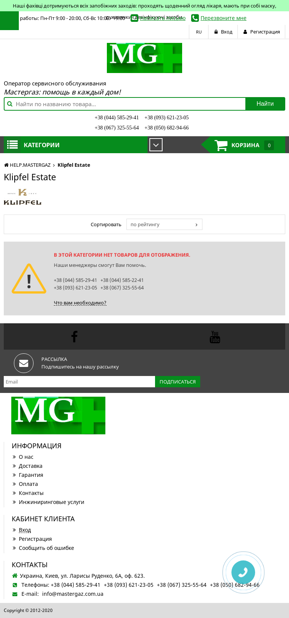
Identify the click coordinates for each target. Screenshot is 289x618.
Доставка (27, 465)
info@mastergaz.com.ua (72, 593)
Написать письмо (163, 17)
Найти (265, 103)
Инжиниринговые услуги (48, 501)
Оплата (25, 483)
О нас (22, 456)
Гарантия (27, 474)
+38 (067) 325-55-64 (116, 128)
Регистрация (32, 538)
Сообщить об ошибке (43, 547)
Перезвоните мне (223, 17)
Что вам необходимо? (80, 302)
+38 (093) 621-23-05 (166, 117)
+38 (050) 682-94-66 (166, 128)
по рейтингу (145, 224)
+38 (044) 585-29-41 (116, 117)
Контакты (28, 492)
